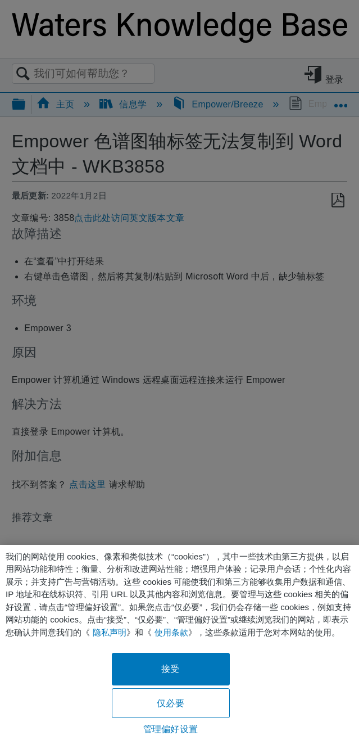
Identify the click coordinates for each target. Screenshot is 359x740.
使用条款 (171, 632)
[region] (179, 642)
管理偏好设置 (170, 729)
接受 (170, 669)
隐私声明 (109, 632)
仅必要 (170, 703)
